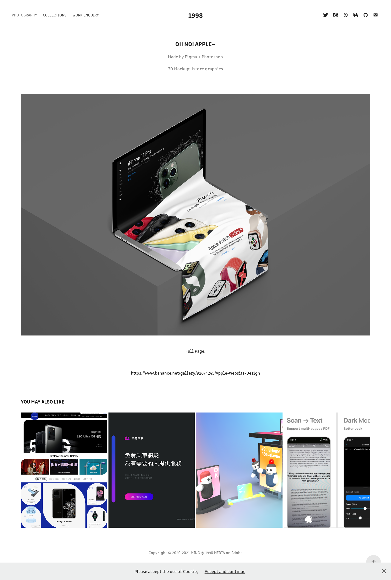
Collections (54, 14)
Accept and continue (225, 571)
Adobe (236, 552)
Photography (24, 14)
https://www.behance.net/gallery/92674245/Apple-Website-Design (195, 373)
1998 (195, 15)
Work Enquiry (86, 14)
